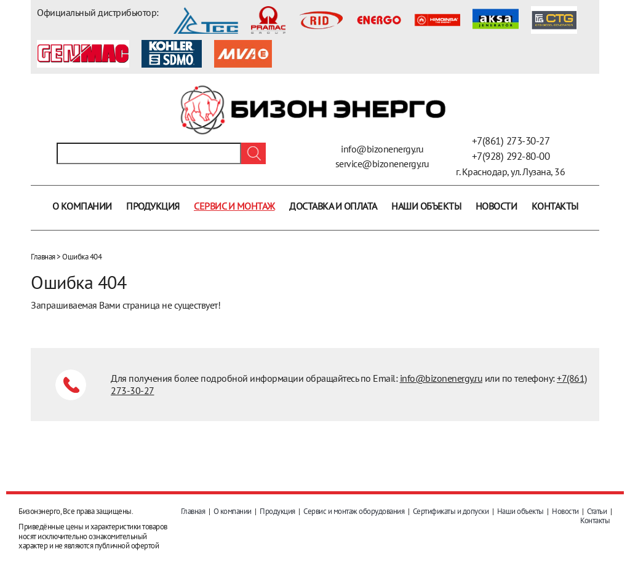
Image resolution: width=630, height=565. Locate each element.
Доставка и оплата (333, 206)
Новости (496, 206)
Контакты (555, 206)
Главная (43, 256)
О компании (82, 206)
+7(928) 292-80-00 (511, 156)
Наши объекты (426, 206)
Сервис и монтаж (234, 206)
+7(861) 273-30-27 (511, 141)
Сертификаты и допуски (451, 511)
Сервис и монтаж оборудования (353, 511)
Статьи (597, 511)
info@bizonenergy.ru (382, 149)
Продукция (153, 206)
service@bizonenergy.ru (382, 163)
